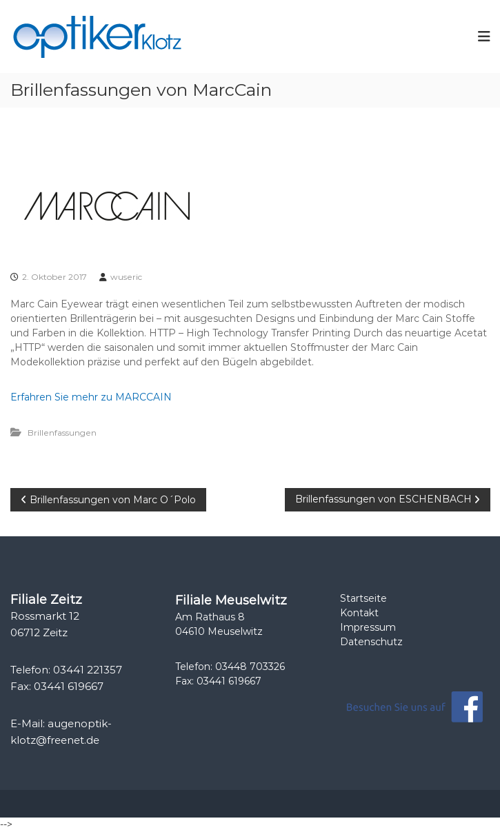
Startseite (363, 598)
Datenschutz (371, 642)
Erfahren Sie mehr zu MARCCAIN (91, 397)
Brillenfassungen (62, 432)
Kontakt (359, 613)
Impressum (368, 627)
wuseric (126, 277)
